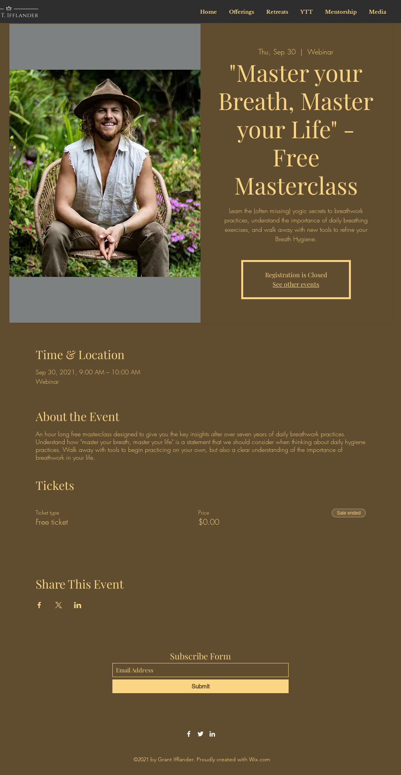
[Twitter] (200, 734)
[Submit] (200, 686)
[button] (341, 12)
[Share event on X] (58, 605)
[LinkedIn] (212, 734)
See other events (296, 284)
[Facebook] (189, 734)
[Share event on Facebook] (39, 605)
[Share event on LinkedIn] (77, 605)
